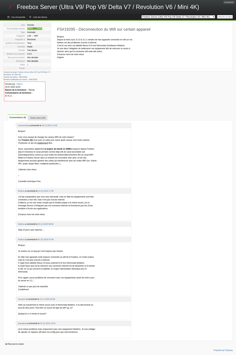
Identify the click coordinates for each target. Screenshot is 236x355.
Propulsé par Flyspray (223, 350)
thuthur (15, 77)
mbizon (25, 79)
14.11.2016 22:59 (47, 299)
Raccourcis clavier (14, 344)
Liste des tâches (40, 17)
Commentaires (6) (17, 117)
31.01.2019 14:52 (47, 323)
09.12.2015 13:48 (49, 125)
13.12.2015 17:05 (45, 191)
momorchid (23, 125)
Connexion (229, 2)
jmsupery (22, 323)
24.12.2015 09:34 (45, 224)
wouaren (22, 299)
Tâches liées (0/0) (37, 118)
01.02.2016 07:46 (45, 239)
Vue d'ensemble (18, 17)
